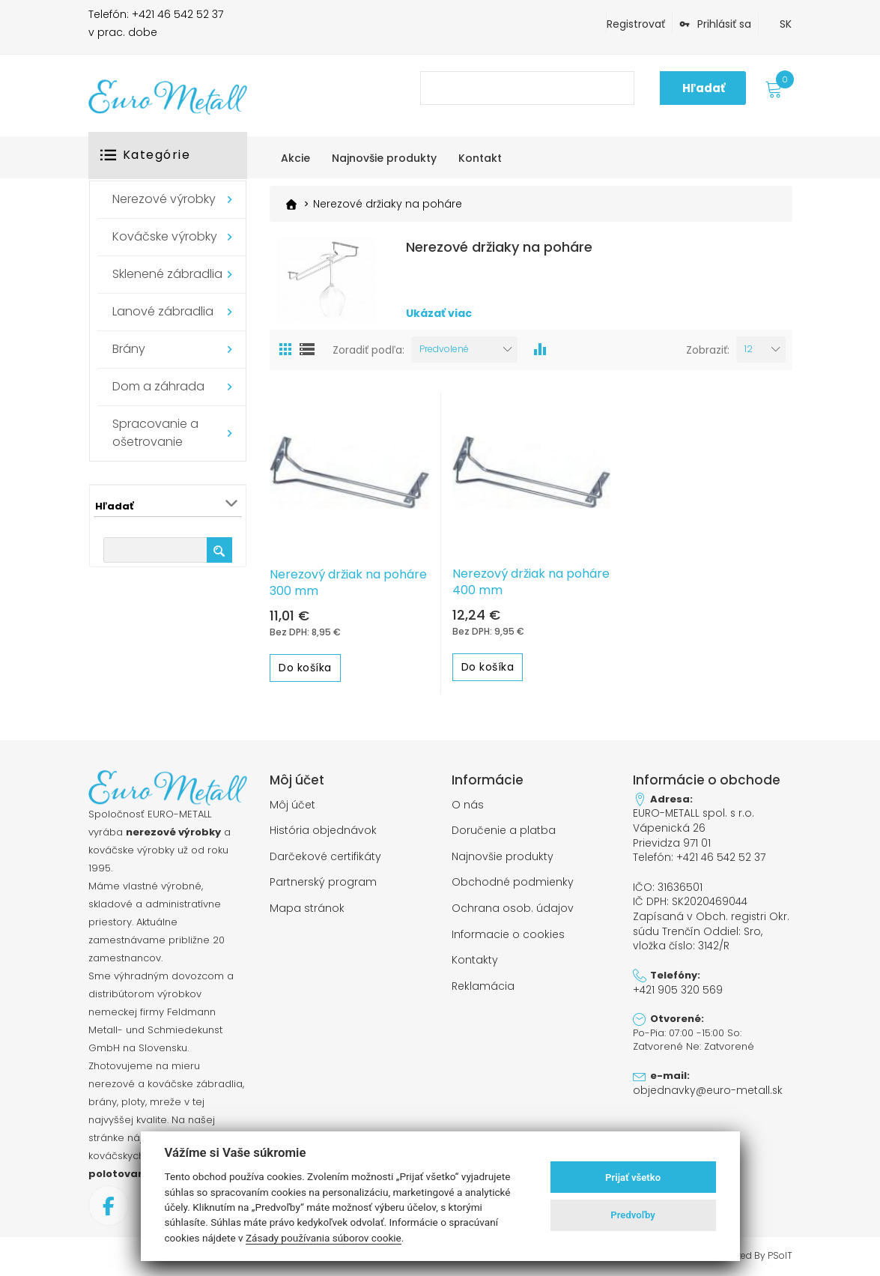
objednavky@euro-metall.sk (701, 1080)
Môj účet (292, 804)
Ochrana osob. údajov (513, 905)
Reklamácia (483, 980)
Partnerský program (323, 880)
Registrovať (636, 23)
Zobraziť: (707, 349)
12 (748, 348)
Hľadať (703, 88)
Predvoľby (632, 1215)
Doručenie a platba (504, 829)
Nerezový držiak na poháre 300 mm (348, 582)
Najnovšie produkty (502, 854)
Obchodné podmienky (513, 880)
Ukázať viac (439, 313)
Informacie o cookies (508, 930)
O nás (468, 804)
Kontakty (475, 955)
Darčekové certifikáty (325, 854)
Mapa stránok (307, 905)
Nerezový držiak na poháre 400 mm (531, 581)
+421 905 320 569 (676, 981)
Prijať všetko (633, 1177)
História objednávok (323, 829)
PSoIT (780, 1255)
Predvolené (444, 348)
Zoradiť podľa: (368, 349)
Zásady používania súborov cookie (323, 1238)
